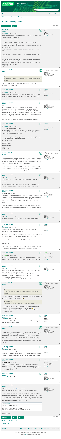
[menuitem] (57, 14)
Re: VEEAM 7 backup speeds (7, 70)
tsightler (45, 252)
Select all (8, 403)
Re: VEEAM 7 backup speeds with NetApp (7, 347)
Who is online (5, 423)
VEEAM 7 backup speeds (12, 22)
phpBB (26, 434)
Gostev (45, 69)
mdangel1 (45, 29)
